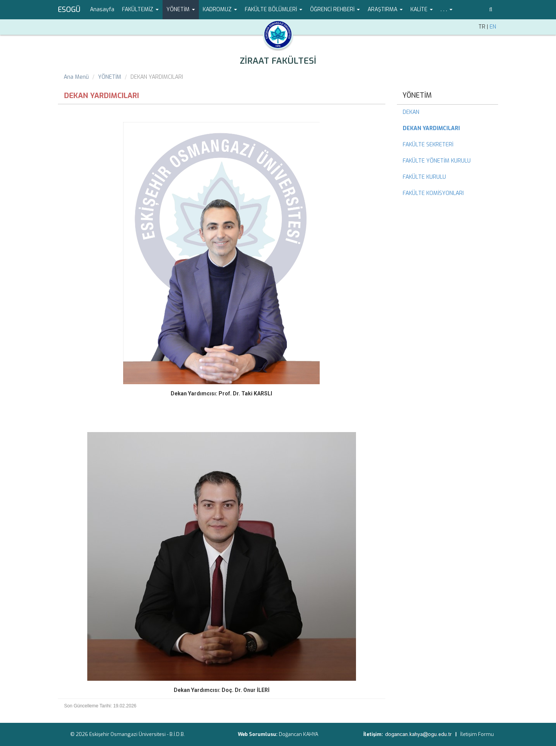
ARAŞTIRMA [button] (385, 9)
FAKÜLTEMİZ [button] (140, 9)
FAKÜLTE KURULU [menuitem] (424, 177)
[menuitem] (447, 128)
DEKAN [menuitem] (411, 112)
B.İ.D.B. (177, 734)
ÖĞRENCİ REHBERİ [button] (335, 9)
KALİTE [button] (421, 9)
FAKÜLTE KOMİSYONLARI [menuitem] (433, 193)
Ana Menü (76, 77)
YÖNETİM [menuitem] (417, 95)
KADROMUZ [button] (220, 9)
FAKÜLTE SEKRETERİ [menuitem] (428, 144)
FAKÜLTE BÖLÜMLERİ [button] (273, 9)
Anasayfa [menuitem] (102, 9)
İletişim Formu (477, 734)
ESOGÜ (69, 9)
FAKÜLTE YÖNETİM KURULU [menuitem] (437, 160)
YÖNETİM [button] (180, 9)
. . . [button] (447, 9)
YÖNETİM (109, 77)
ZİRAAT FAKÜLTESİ (278, 60)
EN (493, 27)
